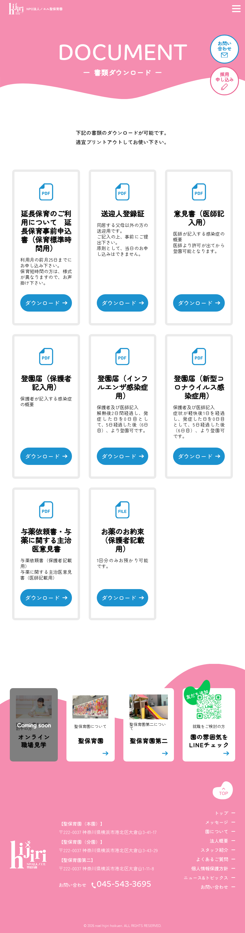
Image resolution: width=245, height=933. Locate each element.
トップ (221, 812)
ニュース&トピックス (205, 877)
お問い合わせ (214, 886)
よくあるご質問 (212, 859)
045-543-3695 (123, 884)
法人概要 (219, 840)
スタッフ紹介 (214, 849)
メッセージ (216, 822)
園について (216, 831)
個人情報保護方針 (209, 868)
